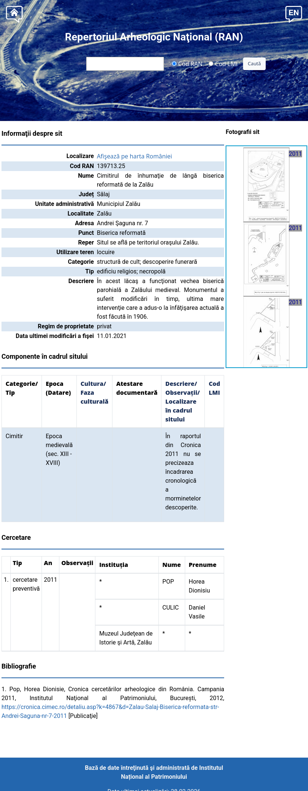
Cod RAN (187, 63)
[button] (293, 13)
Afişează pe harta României (134, 156)
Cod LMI (223, 63)
